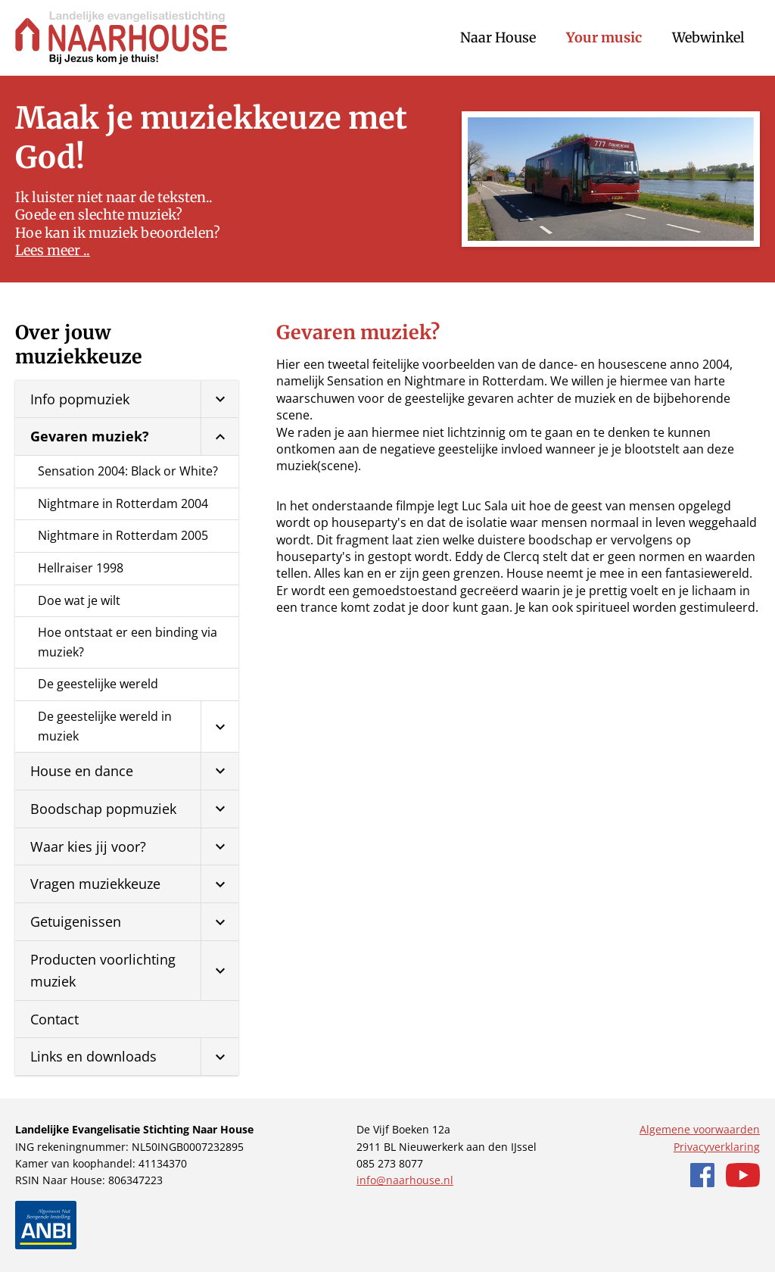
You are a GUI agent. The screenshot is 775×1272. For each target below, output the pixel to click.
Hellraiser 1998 (80, 568)
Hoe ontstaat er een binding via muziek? (127, 642)
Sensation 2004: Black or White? (128, 471)
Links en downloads (93, 1056)
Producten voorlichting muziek (103, 970)
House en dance (81, 771)
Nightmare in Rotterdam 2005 (123, 535)
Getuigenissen (75, 921)
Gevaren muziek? (89, 436)
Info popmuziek (79, 399)
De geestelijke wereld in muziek (105, 726)
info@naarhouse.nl (404, 1180)
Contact (54, 1019)
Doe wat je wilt (79, 600)
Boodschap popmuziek (103, 809)
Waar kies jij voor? (88, 846)
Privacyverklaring (717, 1147)
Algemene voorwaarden (700, 1129)
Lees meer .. (52, 250)
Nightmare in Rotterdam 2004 (123, 503)
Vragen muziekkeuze (95, 883)
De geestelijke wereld (98, 683)
